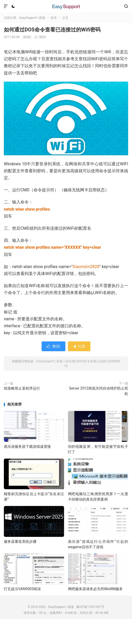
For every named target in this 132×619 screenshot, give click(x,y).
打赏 (79, 346)
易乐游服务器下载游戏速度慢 (27, 446)
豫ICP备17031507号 (90, 607)
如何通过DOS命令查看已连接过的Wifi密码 (52, 30)
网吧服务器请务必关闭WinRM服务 (95, 589)
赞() (40, 37)
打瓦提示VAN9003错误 (22, 589)
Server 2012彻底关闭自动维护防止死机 (98, 391)
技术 (54, 18)
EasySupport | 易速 (66, 6)
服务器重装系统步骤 (20, 541)
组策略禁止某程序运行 (22, 388)
